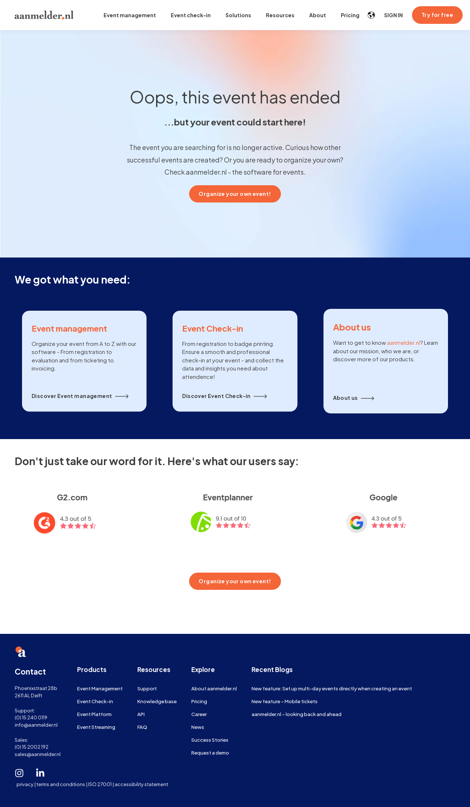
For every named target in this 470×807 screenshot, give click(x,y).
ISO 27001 (100, 784)
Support (147, 688)
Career (199, 714)
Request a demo (210, 752)
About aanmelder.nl (214, 688)
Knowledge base (157, 701)
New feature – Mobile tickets (285, 701)
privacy (25, 784)
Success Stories (209, 740)
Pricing (199, 701)
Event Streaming (96, 727)
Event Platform (94, 714)
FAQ (142, 727)
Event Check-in (95, 701)
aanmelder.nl (403, 342)
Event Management (100, 688)
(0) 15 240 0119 (31, 717)
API (141, 714)
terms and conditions (60, 784)
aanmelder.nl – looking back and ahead (296, 714)
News (197, 727)
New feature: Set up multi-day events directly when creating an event (332, 688)
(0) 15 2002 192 (31, 747)
